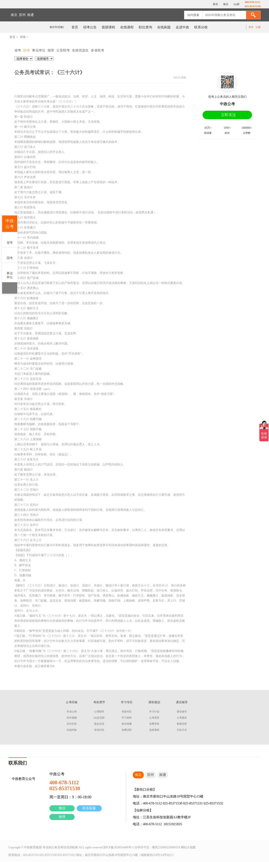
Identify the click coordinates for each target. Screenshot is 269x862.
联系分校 (201, 27)
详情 (23, 37)
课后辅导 (182, 711)
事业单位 (10, 272)
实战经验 (72, 729)
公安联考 (63, 50)
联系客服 (89, 808)
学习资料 (127, 717)
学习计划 (154, 711)
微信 (62, 808)
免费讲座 (154, 723)
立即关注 (228, 115)
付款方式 (182, 729)
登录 (250, 27)
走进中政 (182, 27)
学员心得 (72, 711)
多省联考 (97, 50)
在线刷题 (164, 27)
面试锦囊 (127, 723)
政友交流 (99, 723)
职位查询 (145, 27)
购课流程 (182, 723)
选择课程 (154, 729)
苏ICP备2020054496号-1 (118, 847)
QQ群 (236, 4)
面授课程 (108, 27)
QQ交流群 (99, 717)
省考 (10, 239)
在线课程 (127, 27)
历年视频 (72, 717)
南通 (30, 15)
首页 (74, 27)
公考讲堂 (154, 717)
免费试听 (127, 729)
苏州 (22, 15)
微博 (62, 817)
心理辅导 (99, 711)
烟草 (50, 50)
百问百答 (72, 723)
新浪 (215, 4)
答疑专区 (127, 711)
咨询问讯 (99, 729)
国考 (10, 255)
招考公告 (90, 27)
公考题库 (182, 717)
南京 (14, 15)
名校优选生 (80, 50)
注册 (258, 27)
